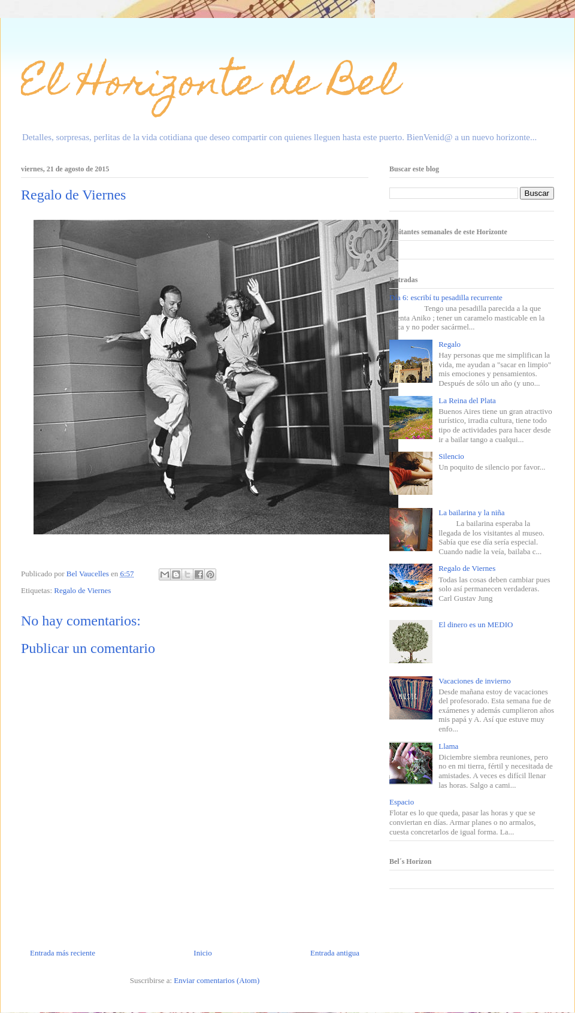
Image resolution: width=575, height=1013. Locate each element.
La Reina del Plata (467, 400)
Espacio (401, 801)
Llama (448, 746)
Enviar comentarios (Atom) (216, 980)
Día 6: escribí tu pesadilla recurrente (446, 297)
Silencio (451, 456)
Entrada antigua (334, 952)
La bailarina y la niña (471, 512)
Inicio (202, 952)
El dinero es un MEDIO (475, 624)
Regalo (449, 344)
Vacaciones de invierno (474, 680)
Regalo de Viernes (82, 590)
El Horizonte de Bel (210, 86)
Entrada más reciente (62, 952)
